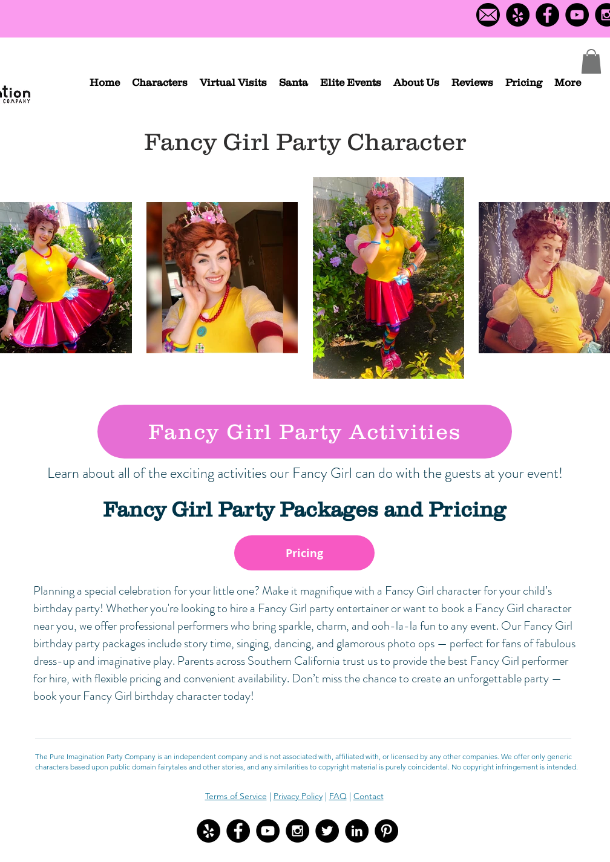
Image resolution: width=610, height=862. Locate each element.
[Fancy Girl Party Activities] (304, 432)
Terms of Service (236, 796)
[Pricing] (304, 552)
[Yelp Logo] (518, 15)
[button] (160, 82)
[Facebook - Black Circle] (547, 15)
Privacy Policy (298, 796)
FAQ (338, 796)
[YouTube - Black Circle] (577, 15)
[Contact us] (488, 15)
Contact (368, 796)
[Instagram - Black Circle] (297, 831)
